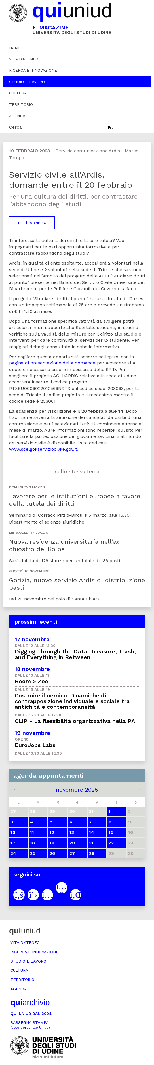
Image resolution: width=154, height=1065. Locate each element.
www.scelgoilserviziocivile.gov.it (43, 449)
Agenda (17, 115)
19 (52, 842)
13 (71, 832)
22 (111, 842)
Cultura (18, 93)
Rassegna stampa (30, 1025)
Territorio (21, 104)
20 (72, 842)
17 (12, 842)
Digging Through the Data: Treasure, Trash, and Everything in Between (75, 654)
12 (52, 832)
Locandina (32, 222)
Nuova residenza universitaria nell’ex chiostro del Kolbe (64, 545)
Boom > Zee (31, 681)
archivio (30, 1002)
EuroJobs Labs (35, 745)
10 (12, 832)
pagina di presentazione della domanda (52, 363)
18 (32, 842)
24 (13, 853)
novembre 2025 (77, 789)
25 (32, 853)
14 (91, 832)
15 (111, 832)
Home (15, 47)
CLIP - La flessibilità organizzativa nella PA (75, 721)
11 (32, 832)
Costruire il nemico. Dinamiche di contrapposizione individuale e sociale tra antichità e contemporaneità (72, 701)
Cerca (15, 127)
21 (91, 842)
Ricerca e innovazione (33, 70)
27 (72, 853)
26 (52, 853)
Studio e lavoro (27, 81)
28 (91, 853)
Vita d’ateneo (23, 59)
